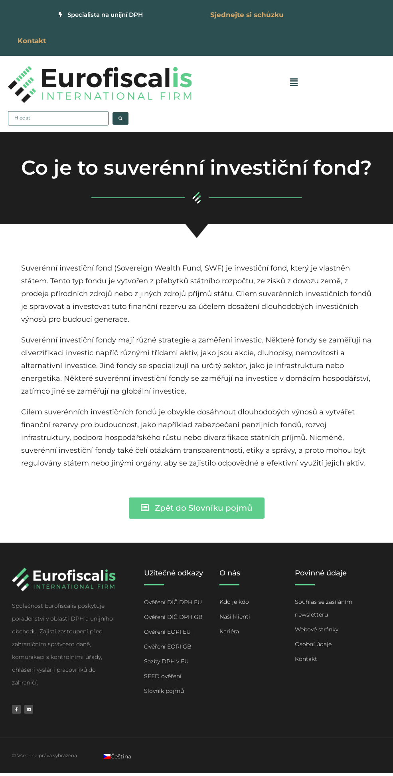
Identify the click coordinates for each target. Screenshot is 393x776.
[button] (293, 84)
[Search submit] (120, 121)
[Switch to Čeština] (117, 759)
